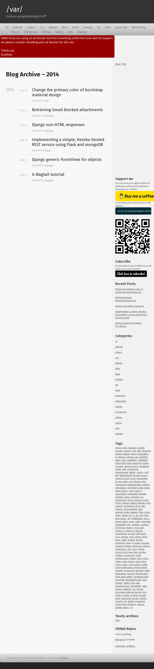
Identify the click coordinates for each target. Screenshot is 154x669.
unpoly (127, 466)
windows (132, 448)
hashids (142, 494)
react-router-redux (138, 564)
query (128, 543)
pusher (118, 589)
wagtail (49, 180)
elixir (117, 368)
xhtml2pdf (130, 580)
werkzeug (137, 546)
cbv (129, 518)
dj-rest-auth (121, 481)
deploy (133, 558)
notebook (120, 543)
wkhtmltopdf (125, 475)
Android (17, 27)
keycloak (146, 451)
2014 (117, 620)
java (130, 552)
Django (53, 27)
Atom (118, 64)
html (117, 390)
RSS (124, 64)
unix (117, 428)
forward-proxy (140, 475)
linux (146, 515)
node (138, 580)
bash (143, 533)
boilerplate (120, 573)
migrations (120, 487)
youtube (135, 524)
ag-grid (131, 533)
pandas (124, 537)
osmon (127, 497)
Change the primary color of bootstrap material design (68, 92)
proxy (133, 478)
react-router (121, 564)
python (49, 115)
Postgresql (30, 32)
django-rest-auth (135, 527)
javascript (120, 395)
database (144, 466)
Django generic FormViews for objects (66, 159)
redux (137, 521)
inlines (132, 472)
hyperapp (146, 521)
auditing (127, 589)
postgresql (120, 412)
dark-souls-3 (135, 491)
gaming (119, 379)
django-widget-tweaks (134, 503)
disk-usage (120, 518)
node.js (119, 595)
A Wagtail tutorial (48, 174)
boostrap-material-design (128, 592)
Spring (59, 32)
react (131, 521)
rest (131, 481)
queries (119, 506)
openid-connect (123, 451)
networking (120, 401)
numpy (138, 537)
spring (118, 423)
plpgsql (138, 531)
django (49, 130)
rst (131, 607)
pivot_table (121, 540)
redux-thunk (128, 561)
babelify (119, 570)
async (147, 512)
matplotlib (132, 494)
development (121, 472)
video (118, 460)
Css (42, 27)
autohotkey (120, 494)
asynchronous (122, 586)
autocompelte (130, 509)
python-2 (119, 531)
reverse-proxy (122, 478)
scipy (131, 537)
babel (144, 567)
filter (141, 512)
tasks (118, 515)
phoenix (135, 497)
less (145, 592)
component (121, 533)
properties (130, 555)
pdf (116, 475)
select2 (119, 509)
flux (132, 583)
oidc (134, 451)
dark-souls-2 (121, 491)
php (143, 506)
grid (138, 533)
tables (127, 583)
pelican (118, 406)
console (145, 543)
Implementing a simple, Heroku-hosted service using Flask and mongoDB (68, 142)
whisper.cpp (132, 457)
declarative (129, 506)
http (139, 451)
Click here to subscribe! (131, 274)
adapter (134, 512)
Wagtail (82, 32)
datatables (143, 454)
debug (128, 546)
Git (98, 27)
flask (48, 150)
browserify (129, 570)
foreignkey (132, 487)
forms (130, 500)
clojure (118, 352)
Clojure (31, 27)
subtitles (143, 457)
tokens (146, 484)
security (134, 595)
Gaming (87, 27)
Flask (75, 27)
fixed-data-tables (124, 577)
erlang (118, 448)
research (119, 546)
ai (116, 341)
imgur (137, 543)
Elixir (65, 27)
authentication (134, 484)
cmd (146, 472)
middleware (137, 518)
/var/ (14, 9)
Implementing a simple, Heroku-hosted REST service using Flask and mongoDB (131, 314)
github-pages (122, 607)
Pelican (15, 32)
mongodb (126, 598)
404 (129, 549)
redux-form (140, 561)
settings (119, 555)
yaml (138, 555)
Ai (7, 27)
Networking (139, 27)
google (142, 595)
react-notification (124, 567)
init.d (139, 558)
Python (46, 32)
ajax (140, 509)
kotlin (126, 512)
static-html (120, 604)
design (140, 589)
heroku (135, 598)
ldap (135, 552)
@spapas (120, 639)
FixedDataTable (141, 577)
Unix (70, 32)
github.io (131, 604)
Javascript (121, 27)
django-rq (127, 515)
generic (119, 583)
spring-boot (121, 552)
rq (134, 515)
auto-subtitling (129, 460)
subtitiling (143, 460)
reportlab (120, 580)
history (137, 567)
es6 (128, 524)
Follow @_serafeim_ (125, 646)
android (119, 346)
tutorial (130, 573)
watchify (139, 570)
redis (144, 586)
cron (117, 537)
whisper (122, 457)
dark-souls (144, 487)
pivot (144, 537)
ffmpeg (121, 527)
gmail (126, 595)
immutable (120, 524)
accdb (118, 469)
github (131, 601)
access (135, 466)
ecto (148, 503)
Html (108, 27)
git (116, 385)
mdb (124, 469)
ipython (131, 540)
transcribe (120, 463)
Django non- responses (58, 124)
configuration (122, 558)
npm (144, 580)
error (134, 549)
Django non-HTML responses (129, 306)
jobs (138, 583)
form (138, 506)
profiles (142, 552)
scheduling (135, 586)
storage (119, 466)
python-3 (129, 531)
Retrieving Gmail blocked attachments (67, 109)
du (137, 515)
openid (141, 448)
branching (140, 601)
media (146, 463)
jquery (134, 454)
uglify (147, 570)
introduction (141, 573)
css (47, 100)
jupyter (139, 540)
